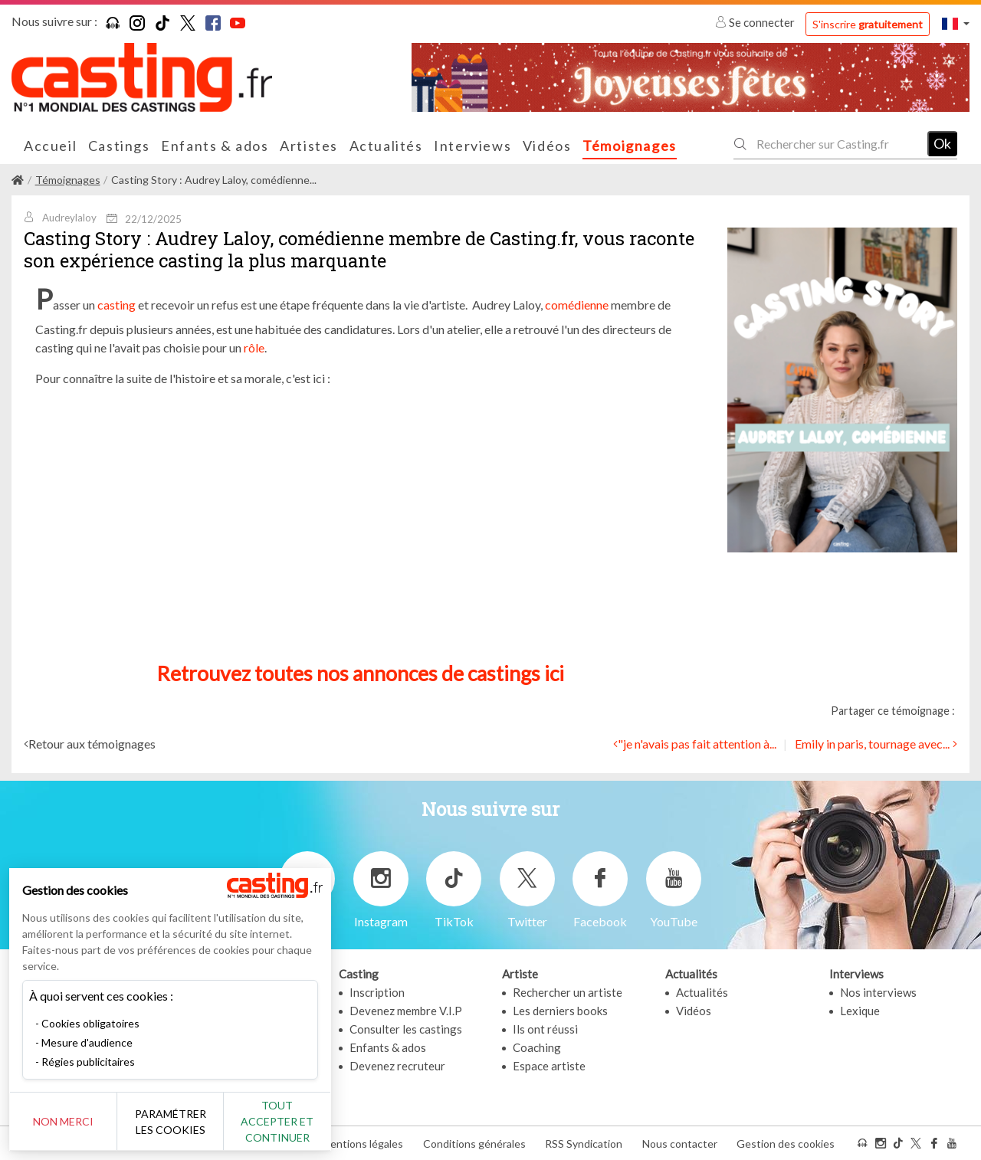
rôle (254, 347)
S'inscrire (867, 24)
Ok (942, 143)
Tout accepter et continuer (277, 1121)
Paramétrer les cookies (170, 1121)
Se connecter (756, 22)
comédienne (577, 304)
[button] (956, 23)
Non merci (63, 1121)
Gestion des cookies (786, 1143)
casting (116, 304)
